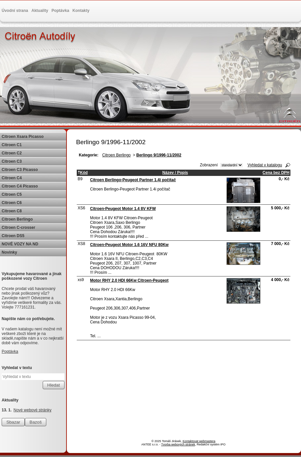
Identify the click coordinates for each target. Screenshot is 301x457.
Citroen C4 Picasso (20, 186)
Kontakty (80, 10)
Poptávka (60, 10)
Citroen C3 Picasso (20, 169)
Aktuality (39, 10)
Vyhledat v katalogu (264, 165)
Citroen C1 (12, 145)
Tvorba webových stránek (178, 444)
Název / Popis (175, 172)
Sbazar (13, 422)
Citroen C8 (12, 211)
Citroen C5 (12, 194)
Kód (83, 172)
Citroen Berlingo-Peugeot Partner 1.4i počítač (133, 180)
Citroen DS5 (13, 235)
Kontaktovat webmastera (199, 441)
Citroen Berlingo (116, 155)
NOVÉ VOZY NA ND (20, 244)
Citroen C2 (12, 153)
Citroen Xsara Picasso (23, 136)
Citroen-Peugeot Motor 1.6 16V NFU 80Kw (129, 244)
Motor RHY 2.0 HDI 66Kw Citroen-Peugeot (129, 280)
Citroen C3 (12, 161)
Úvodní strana (15, 10)
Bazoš (35, 422)
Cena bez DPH (276, 172)
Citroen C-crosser (18, 227)
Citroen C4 (12, 178)
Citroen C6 (12, 202)
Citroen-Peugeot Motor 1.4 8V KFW (123, 208)
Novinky (9, 252)
